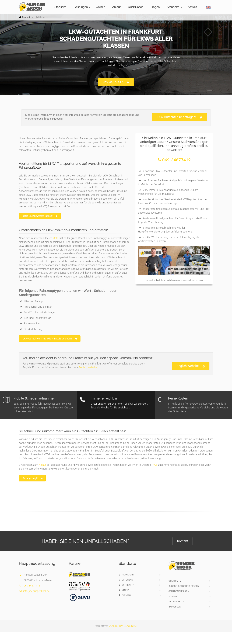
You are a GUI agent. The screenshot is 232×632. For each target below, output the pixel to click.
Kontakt (192, 7)
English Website (88, 367)
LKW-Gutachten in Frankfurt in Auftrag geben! (50, 339)
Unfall (56, 238)
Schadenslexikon (178, 591)
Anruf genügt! (33, 478)
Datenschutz (176, 601)
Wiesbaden (126, 585)
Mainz (124, 590)
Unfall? (100, 7)
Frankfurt (126, 574)
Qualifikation (135, 7)
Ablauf (116, 7)
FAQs (154, 464)
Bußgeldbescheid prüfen (183, 586)
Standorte (173, 7)
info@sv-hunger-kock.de (34, 591)
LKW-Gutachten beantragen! (179, 117)
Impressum (174, 606)
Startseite (60, 7)
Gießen (125, 595)
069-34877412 (116, 82)
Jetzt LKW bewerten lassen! (40, 216)
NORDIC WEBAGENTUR (123, 625)
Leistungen (81, 7)
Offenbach (126, 579)
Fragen (155, 7)
